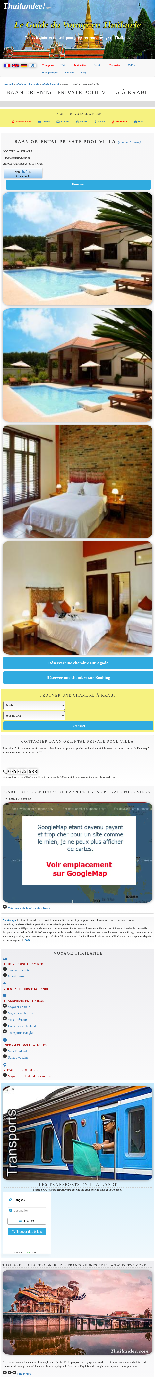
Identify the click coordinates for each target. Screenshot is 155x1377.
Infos (138, 122)
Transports (48, 65)
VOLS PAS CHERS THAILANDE (26, 989)
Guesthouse (16, 976)
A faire (81, 122)
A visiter (98, 65)
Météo (99, 122)
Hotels (64, 65)
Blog (83, 72)
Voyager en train (19, 1007)
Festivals (69, 72)
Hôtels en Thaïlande (27, 84)
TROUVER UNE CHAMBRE (23, 964)
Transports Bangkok (21, 1033)
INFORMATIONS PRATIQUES (25, 1045)
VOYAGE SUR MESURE (21, 1070)
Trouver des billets (27, 1231)
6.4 (25, 171)
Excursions (115, 65)
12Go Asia (26, 1252)
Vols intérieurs (18, 1020)
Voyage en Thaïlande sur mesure (30, 1076)
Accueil (8, 84)
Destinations (80, 65)
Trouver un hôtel (19, 970)
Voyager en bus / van (22, 1013)
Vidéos (131, 65)
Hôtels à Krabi (50, 84)
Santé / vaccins (18, 1057)
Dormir (44, 122)
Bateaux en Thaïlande (23, 1026)
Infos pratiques (50, 72)
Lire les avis (23, 176)
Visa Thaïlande (18, 1051)
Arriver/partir (21, 122)
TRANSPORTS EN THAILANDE (26, 1001)
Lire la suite (24, 1373)
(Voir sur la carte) (129, 142)
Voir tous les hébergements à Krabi (29, 907)
